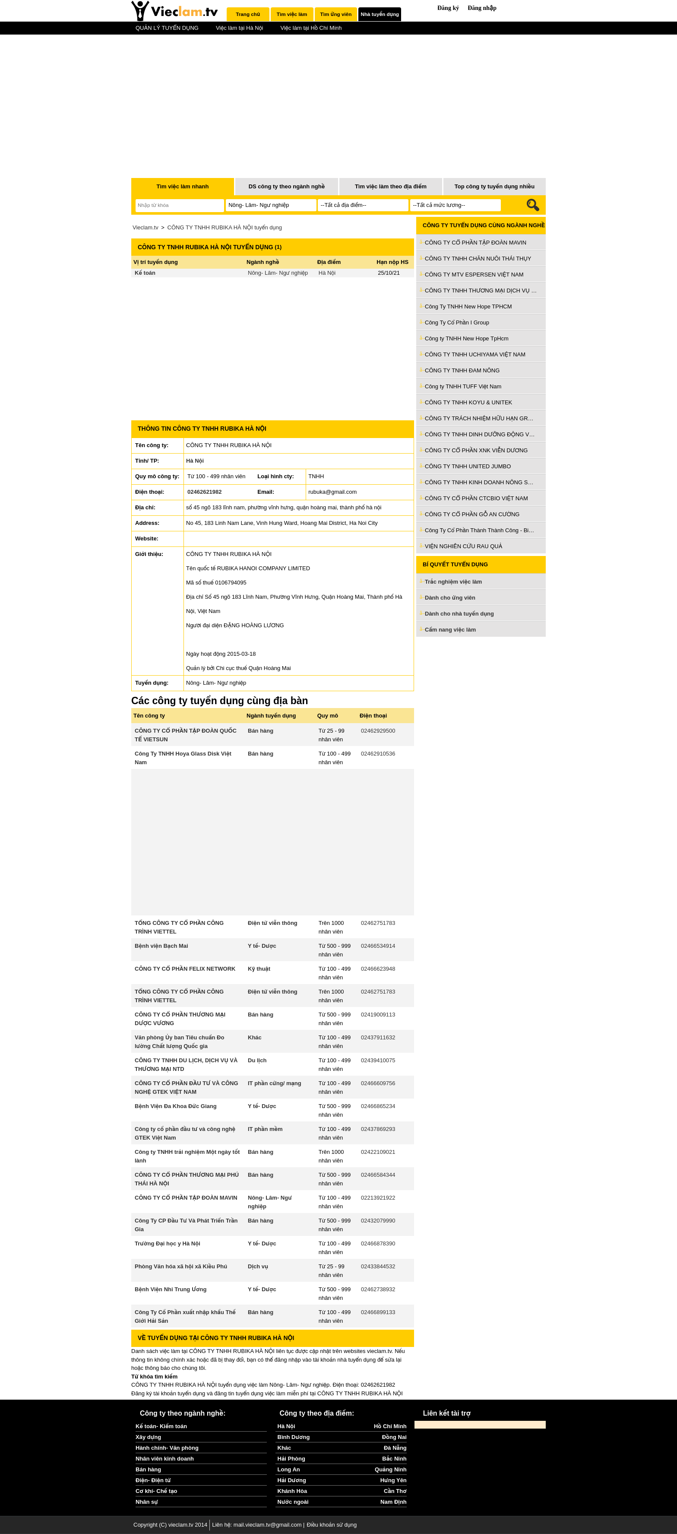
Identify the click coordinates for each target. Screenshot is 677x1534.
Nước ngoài (293, 1502)
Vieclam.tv (145, 227)
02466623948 (378, 968)
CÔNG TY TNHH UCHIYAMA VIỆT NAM (475, 354)
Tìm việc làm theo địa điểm (391, 186)
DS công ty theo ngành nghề (287, 186)
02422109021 (378, 1152)
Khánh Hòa (292, 1491)
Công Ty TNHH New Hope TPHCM (468, 306)
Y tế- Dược (262, 946)
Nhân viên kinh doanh (165, 1458)
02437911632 (378, 1037)
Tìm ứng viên (336, 14)
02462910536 (378, 753)
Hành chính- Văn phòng (167, 1448)
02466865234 (378, 1106)
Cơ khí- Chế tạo (156, 1491)
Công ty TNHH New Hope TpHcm (467, 338)
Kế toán (145, 273)
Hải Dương (292, 1480)
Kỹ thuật (259, 968)
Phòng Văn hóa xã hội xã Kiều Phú (181, 1266)
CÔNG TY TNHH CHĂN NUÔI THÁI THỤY (478, 258)
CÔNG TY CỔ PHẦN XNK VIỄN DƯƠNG (476, 450)
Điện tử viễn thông (272, 923)
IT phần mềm (265, 1129)
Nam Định (393, 1502)
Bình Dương (294, 1437)
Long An (289, 1469)
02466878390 (378, 1243)
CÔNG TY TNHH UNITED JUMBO (468, 466)
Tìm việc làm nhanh (182, 186)
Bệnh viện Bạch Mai (161, 946)
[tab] (248, 14)
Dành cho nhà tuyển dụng (459, 613)
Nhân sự (147, 1502)
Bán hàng (260, 730)
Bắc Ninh (394, 1458)
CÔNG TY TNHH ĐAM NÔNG (462, 370)
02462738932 (378, 1289)
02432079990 (378, 1220)
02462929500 (378, 730)
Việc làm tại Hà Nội (239, 28)
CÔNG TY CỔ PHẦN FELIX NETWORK (185, 968)
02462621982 (204, 492)
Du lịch (257, 1060)
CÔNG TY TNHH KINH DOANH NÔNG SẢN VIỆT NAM (481, 482)
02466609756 (378, 1083)
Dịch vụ (258, 1266)
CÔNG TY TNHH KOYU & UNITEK (468, 402)
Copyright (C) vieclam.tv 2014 (170, 1524)
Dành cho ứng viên (450, 597)
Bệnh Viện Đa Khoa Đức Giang (176, 1106)
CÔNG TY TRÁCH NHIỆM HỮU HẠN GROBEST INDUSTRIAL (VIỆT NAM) (481, 418)
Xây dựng (148, 1437)
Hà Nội (327, 273)
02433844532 (378, 1266)
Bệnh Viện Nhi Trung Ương (170, 1289)
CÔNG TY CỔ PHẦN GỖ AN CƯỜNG (472, 514)
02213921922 (378, 1197)
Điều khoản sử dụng (332, 1524)
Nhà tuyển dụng (380, 14)
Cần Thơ (395, 1491)
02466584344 (378, 1175)
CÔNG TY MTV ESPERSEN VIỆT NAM (474, 274)
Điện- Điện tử (153, 1480)
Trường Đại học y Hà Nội (167, 1243)
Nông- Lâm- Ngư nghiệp (278, 273)
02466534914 (378, 946)
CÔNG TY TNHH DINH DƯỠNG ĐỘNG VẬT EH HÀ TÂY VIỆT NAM (481, 434)
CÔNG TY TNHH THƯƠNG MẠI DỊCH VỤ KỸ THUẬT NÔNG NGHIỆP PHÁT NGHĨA (481, 290)
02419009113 (378, 1014)
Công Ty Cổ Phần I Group (457, 322)
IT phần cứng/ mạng (274, 1083)
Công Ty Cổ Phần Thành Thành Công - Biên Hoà (481, 530)
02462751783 (378, 923)
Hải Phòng (291, 1458)
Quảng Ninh (391, 1469)
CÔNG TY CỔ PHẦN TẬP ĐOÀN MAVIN (186, 1197)
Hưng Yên (393, 1480)
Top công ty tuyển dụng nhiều (495, 186)
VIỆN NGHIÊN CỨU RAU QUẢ (463, 546)
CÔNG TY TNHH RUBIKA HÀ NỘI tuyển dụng (225, 227)
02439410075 (378, 1060)
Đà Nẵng (395, 1448)
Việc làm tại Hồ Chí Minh (311, 28)
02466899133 (378, 1312)
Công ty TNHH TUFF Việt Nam (463, 386)
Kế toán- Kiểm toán (161, 1426)
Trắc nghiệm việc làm (458, 582)
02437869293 (378, 1129)
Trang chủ (248, 14)
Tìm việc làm (292, 14)
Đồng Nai (394, 1437)
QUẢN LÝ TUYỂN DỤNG (167, 28)
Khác (255, 1037)
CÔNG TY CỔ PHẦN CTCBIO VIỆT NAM (476, 498)
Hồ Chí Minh (390, 1426)
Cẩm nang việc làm (450, 629)
